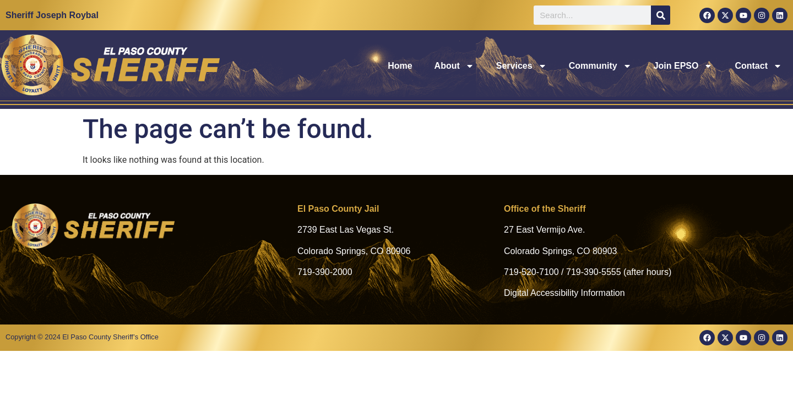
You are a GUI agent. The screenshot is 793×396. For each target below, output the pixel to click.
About (454, 66)
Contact (758, 66)
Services (521, 66)
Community (600, 66)
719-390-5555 (593, 272)
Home (400, 65)
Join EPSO (683, 66)
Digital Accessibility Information (564, 293)
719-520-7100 (531, 272)
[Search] (660, 15)
